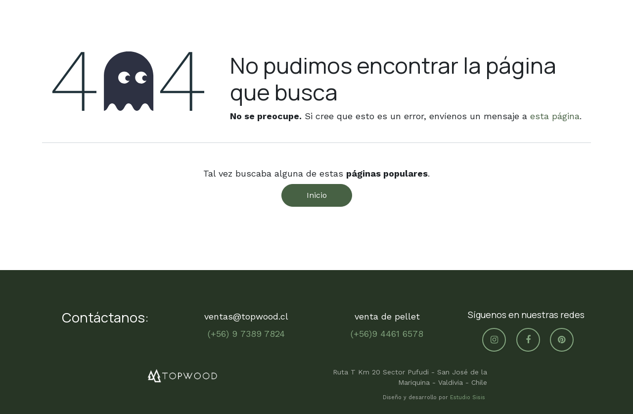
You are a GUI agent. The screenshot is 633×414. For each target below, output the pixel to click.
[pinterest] (562, 340)
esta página (555, 116)
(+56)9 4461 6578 (387, 333)
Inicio (317, 195)
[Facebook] (528, 340)
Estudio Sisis (468, 397)
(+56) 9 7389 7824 (246, 333)
